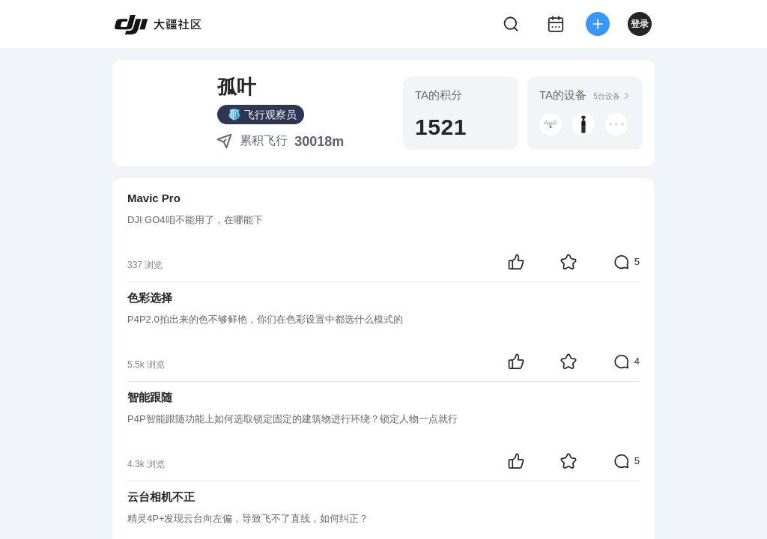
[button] (583, 124)
